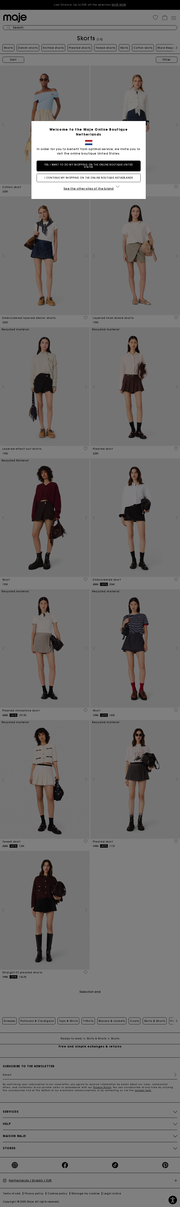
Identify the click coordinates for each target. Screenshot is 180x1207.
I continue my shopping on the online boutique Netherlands (90, 177)
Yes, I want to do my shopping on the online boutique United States (90, 166)
